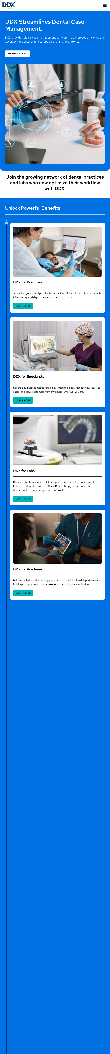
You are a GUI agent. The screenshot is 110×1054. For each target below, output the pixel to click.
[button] (105, 5)
